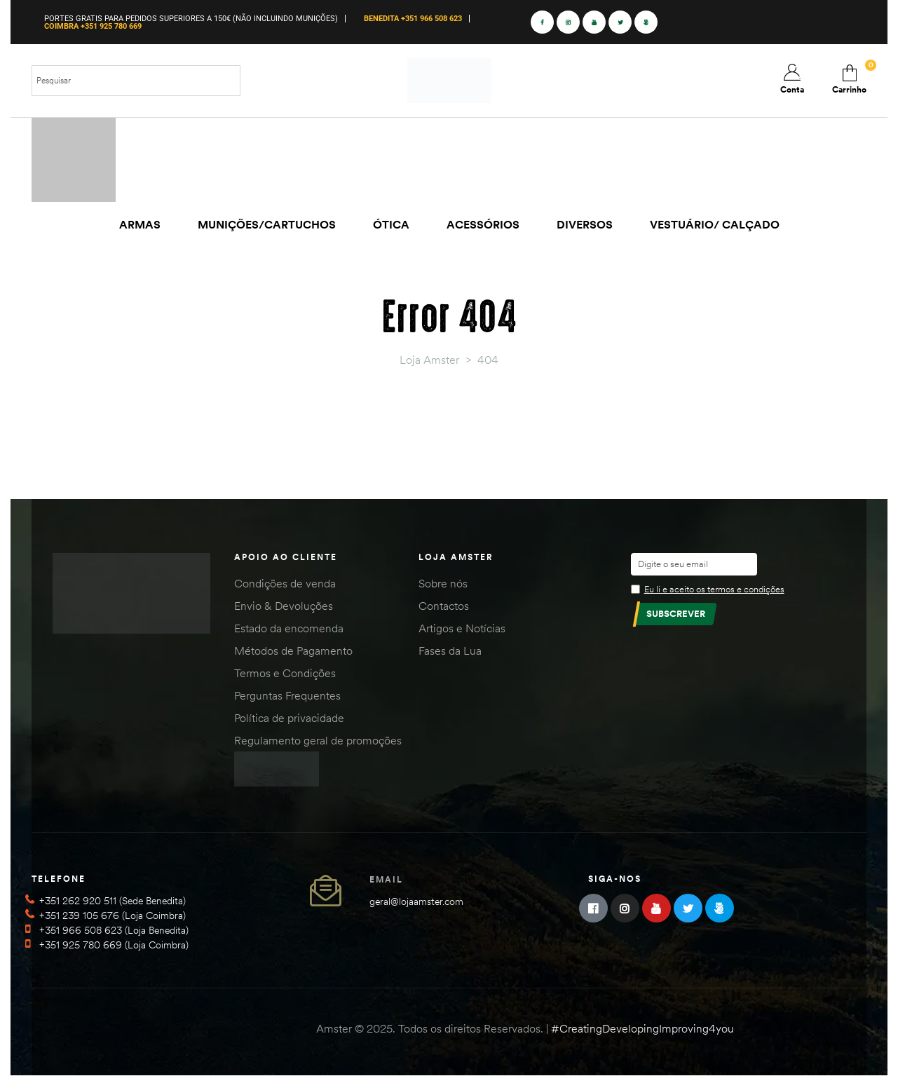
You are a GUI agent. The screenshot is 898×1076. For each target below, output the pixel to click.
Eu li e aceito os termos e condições (714, 588)
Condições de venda (285, 583)
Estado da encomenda (288, 628)
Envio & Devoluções (283, 606)
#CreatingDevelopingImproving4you (642, 1028)
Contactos (444, 606)
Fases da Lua (450, 650)
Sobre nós (443, 583)
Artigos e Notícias (462, 628)
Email (386, 879)
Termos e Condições (285, 673)
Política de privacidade (289, 718)
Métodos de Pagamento (293, 650)
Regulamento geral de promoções (318, 740)
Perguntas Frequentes (287, 695)
